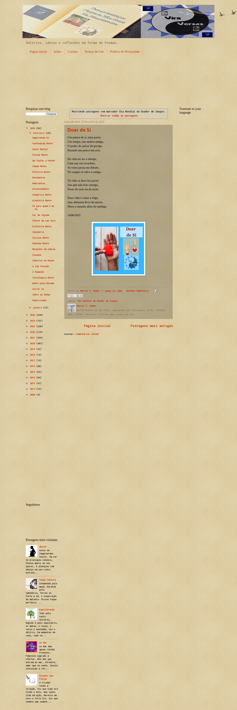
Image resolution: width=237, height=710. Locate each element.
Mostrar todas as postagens (119, 115)
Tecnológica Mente (43, 277)
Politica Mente (41, 172)
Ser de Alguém (40, 215)
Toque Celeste (47, 579)
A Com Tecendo (40, 266)
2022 (33, 332)
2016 (33, 366)
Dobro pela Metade (43, 283)
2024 (33, 320)
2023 (33, 326)
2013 (33, 383)
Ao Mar (43, 642)
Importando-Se (40, 137)
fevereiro (39, 133)
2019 (33, 349)
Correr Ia (38, 289)
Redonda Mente (40, 243)
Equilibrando (47, 609)
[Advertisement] (118, 78)
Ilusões (36, 254)
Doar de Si (79, 130)
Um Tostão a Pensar (43, 160)
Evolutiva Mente (41, 226)
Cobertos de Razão (43, 260)
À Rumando (38, 271)
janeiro (38, 307)
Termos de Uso (94, 51)
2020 (33, 343)
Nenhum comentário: (138, 290)
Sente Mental (40, 149)
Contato (73, 51)
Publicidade (39, 300)
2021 (33, 337)
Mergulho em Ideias (43, 249)
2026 (33, 128)
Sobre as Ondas (41, 294)
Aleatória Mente (41, 200)
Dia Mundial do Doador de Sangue (97, 300)
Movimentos (38, 177)
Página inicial (38, 51)
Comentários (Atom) (87, 334)
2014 (33, 377)
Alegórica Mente (41, 194)
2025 (33, 315)
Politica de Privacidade (125, 51)
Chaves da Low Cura (43, 220)
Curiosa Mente (40, 237)
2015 (33, 372)
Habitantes (38, 183)
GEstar (43, 546)
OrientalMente (40, 189)
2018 (33, 354)
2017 (33, 360)
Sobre (57, 51)
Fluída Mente (40, 154)
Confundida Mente (42, 143)
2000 (33, 394)
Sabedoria (38, 232)
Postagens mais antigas (152, 326)
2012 (33, 389)
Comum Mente (39, 166)
